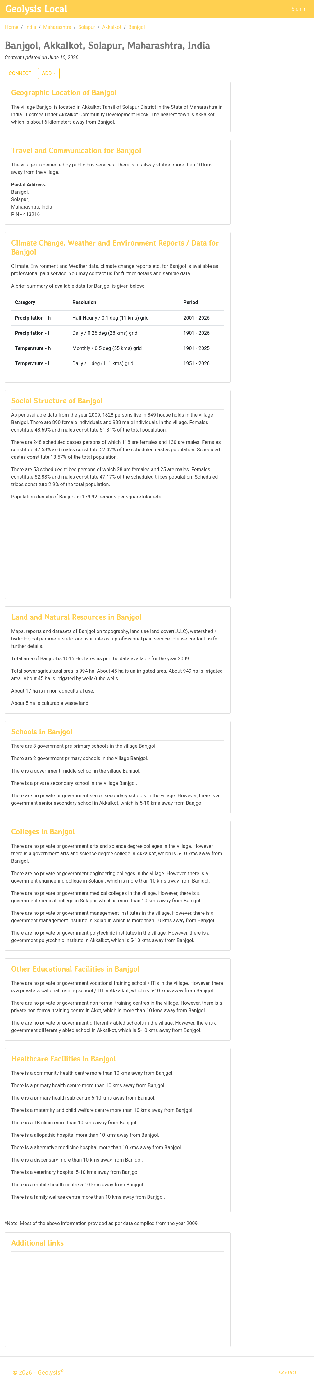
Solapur (86, 27)
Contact (288, 1372)
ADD (47, 73)
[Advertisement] (117, 549)
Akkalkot (111, 27)
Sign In (299, 9)
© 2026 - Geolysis (38, 1372)
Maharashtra (57, 27)
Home (11, 27)
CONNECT (20, 73)
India (30, 27)
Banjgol (136, 27)
